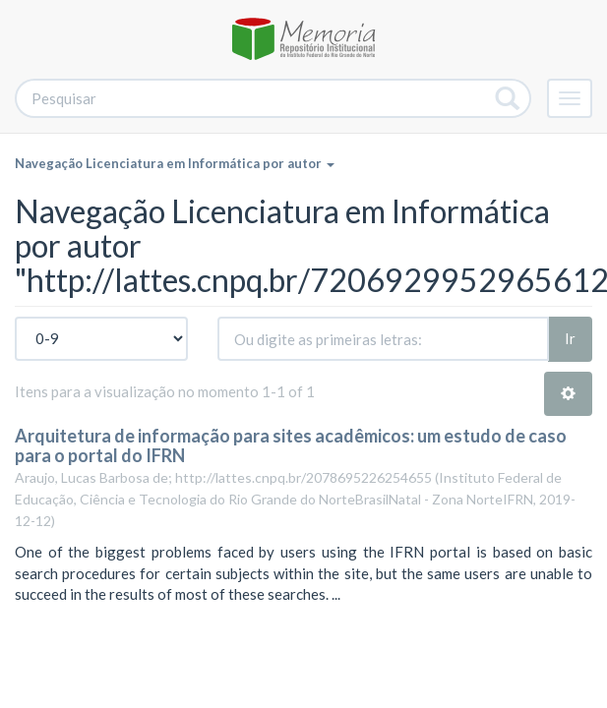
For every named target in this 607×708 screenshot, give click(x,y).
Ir (570, 338)
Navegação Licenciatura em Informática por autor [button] (174, 163)
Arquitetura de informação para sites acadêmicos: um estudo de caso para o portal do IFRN (291, 445)
